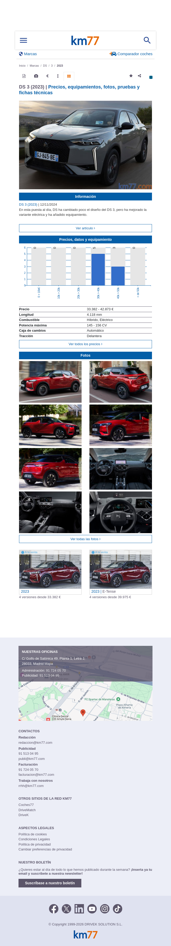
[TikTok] (117, 908)
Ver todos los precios (85, 344)
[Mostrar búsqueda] (147, 40)
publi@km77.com (32, 759)
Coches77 (26, 805)
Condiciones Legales (34, 839)
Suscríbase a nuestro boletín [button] (50, 883)
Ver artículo (85, 228)
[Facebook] (53, 908)
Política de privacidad (35, 844)
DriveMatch (27, 810)
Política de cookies (33, 834)
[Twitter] (66, 908)
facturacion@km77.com (36, 775)
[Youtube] (92, 908)
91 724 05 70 (56, 670)
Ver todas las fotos (85, 539)
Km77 (85, 40)
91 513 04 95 (49, 675)
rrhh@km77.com (31, 786)
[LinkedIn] (79, 908)
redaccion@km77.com (35, 743)
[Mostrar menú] (23, 40)
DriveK (24, 815)
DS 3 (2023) (28, 204)
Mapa (49, 664)
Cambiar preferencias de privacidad (45, 849)
